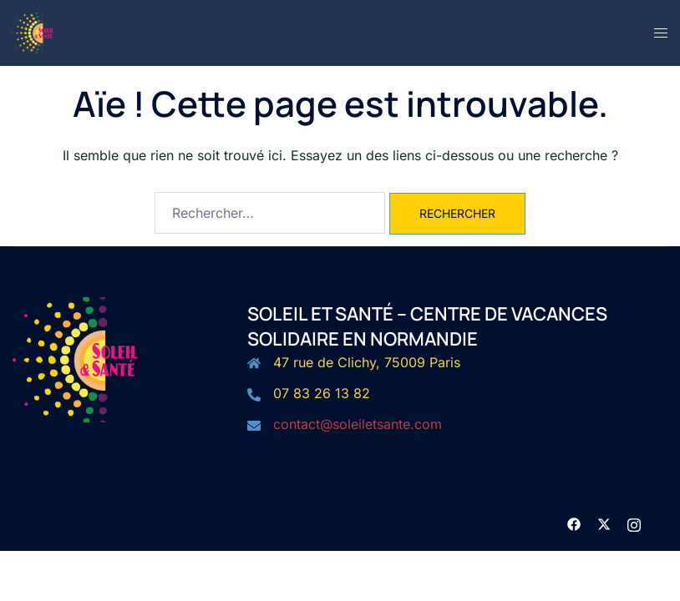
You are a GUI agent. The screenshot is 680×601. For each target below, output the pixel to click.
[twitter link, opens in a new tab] (604, 522)
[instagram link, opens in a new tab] (634, 522)
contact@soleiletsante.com (357, 424)
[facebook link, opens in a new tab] (574, 522)
